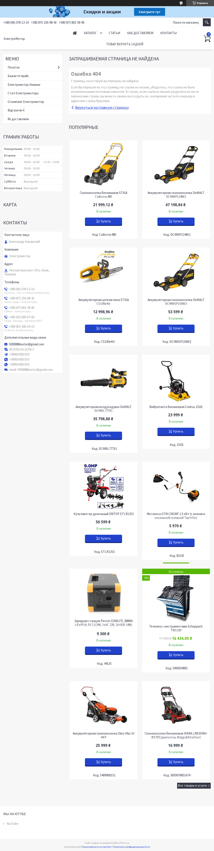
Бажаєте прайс (18, 76)
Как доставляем (140, 33)
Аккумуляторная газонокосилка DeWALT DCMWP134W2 (176, 195)
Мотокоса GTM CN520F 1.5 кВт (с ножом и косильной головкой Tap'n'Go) (176, 516)
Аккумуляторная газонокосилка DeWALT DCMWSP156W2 (176, 302)
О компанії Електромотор (26, 102)
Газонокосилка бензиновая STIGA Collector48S (103, 195)
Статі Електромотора (23, 93)
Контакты (168, 33)
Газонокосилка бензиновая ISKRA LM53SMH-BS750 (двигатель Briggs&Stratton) (176, 735)
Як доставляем (18, 119)
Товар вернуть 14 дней (124, 44)
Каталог (90, 33)
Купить (106, 221)
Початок (14, 67)
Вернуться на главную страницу (102, 107)
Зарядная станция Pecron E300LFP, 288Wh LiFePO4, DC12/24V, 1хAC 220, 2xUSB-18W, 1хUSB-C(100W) (103, 625)
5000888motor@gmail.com (26, 344)
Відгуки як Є (16, 110)
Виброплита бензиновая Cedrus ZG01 (176, 407)
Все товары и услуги (192, 785)
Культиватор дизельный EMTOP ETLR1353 (104, 514)
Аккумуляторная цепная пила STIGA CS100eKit (103, 302)
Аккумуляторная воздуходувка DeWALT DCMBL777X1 (104, 409)
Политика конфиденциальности (131, 846)
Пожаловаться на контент (96, 846)
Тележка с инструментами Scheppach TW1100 (176, 628)
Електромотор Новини (24, 85)
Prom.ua (124, 842)
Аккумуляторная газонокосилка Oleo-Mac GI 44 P (103, 735)
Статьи (114, 33)
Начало (74, 33)
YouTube (12, 823)
